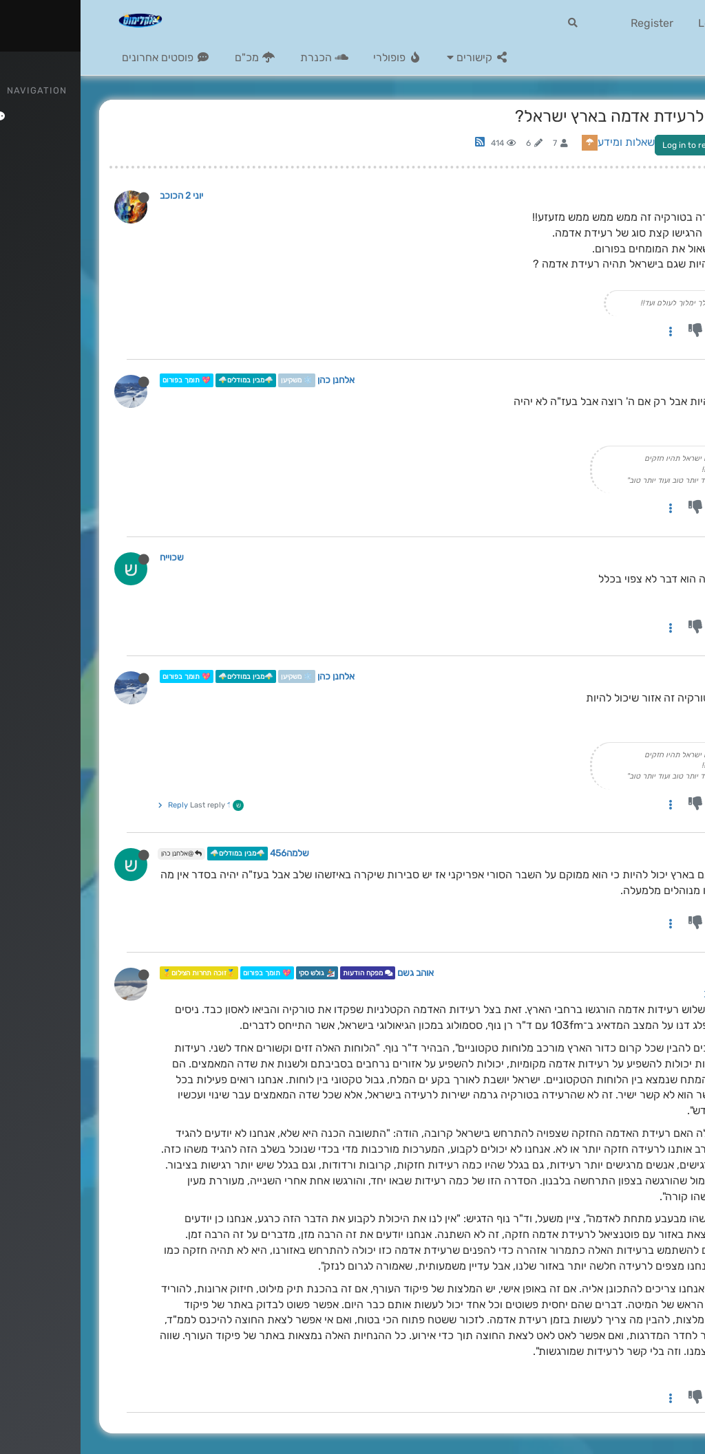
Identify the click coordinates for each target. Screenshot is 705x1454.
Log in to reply (610, 145)
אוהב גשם (335, 972)
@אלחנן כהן (101, 853)
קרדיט (661, 1367)
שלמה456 (209, 853)
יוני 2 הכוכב (101, 195)
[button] (397, 58)
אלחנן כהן (255, 380)
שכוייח (91, 557)
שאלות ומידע (545, 142)
